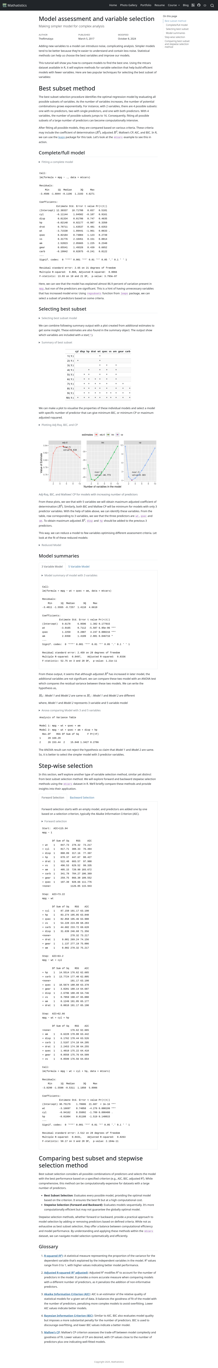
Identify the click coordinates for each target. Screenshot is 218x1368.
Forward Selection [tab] (53, 797)
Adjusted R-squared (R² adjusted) (66, 1272)
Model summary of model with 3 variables (71, 575)
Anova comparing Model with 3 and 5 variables (71, 710)
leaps (61, 137)
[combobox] (212, 5)
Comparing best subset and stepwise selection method (177, 44)
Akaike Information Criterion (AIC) (67, 1294)
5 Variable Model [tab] (78, 566)
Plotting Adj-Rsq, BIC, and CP (60, 425)
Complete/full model (177, 25)
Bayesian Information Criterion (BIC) (68, 1315)
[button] (173, 5)
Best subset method (175, 21)
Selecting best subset (177, 29)
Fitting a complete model (57, 162)
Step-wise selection (175, 37)
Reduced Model (51, 545)
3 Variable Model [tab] (52, 566)
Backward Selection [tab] (82, 797)
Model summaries (175, 33)
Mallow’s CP (52, 1332)
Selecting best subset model (59, 318)
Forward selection (55, 821)
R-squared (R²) (53, 1256)
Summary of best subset (57, 342)
